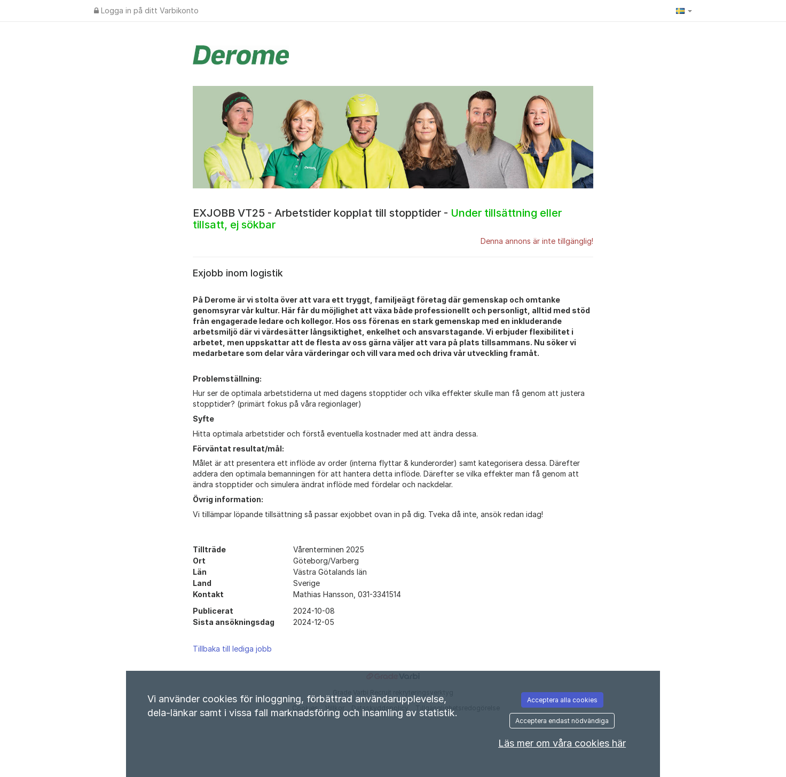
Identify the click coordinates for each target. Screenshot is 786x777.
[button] (684, 10)
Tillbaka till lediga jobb (232, 648)
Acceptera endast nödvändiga (562, 721)
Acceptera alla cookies (562, 700)
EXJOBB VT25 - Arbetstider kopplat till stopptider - (377, 219)
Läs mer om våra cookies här (562, 743)
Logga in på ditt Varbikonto (146, 10)
